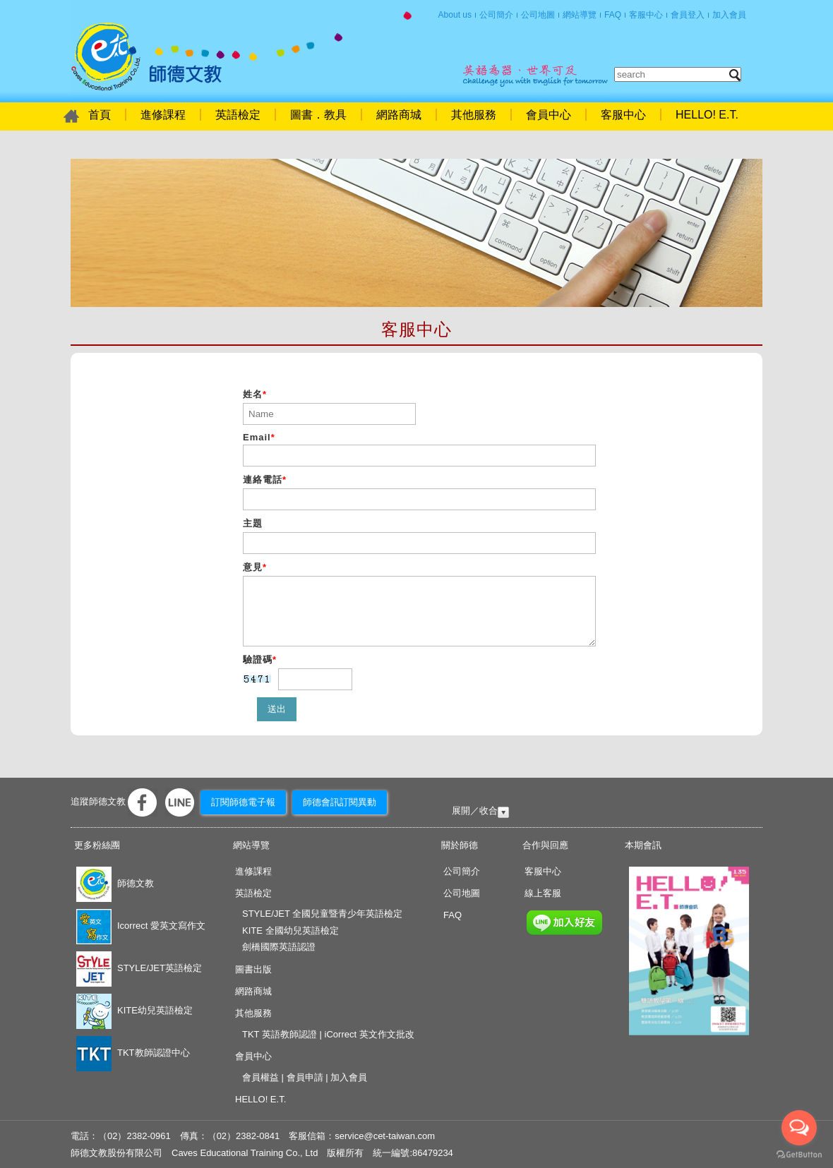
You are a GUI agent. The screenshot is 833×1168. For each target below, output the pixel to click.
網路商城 (398, 115)
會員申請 (305, 1077)
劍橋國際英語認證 (279, 946)
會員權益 (260, 1077)
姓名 (255, 394)
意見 (255, 567)
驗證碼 (260, 659)
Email (259, 437)
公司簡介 (496, 15)
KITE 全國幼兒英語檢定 (290, 930)
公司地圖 (538, 15)
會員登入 (688, 15)
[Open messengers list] (799, 1127)
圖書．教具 (318, 115)
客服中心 (646, 15)
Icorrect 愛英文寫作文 (140, 925)
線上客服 (543, 893)
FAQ (612, 15)
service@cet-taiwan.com (385, 1136)
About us (455, 15)
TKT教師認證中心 (133, 1052)
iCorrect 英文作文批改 (369, 1034)
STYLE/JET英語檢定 (139, 968)
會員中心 (548, 115)
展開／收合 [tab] (475, 811)
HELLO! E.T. (707, 115)
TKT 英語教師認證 (279, 1034)
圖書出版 (253, 969)
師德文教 (115, 883)
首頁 (146, 56)
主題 (253, 523)
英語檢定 (237, 115)
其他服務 (473, 115)
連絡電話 (265, 479)
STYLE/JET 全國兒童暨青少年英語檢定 (322, 913)
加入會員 (729, 15)
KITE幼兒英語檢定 (134, 1010)
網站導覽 (580, 15)
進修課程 (163, 115)
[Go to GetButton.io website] (799, 1154)
